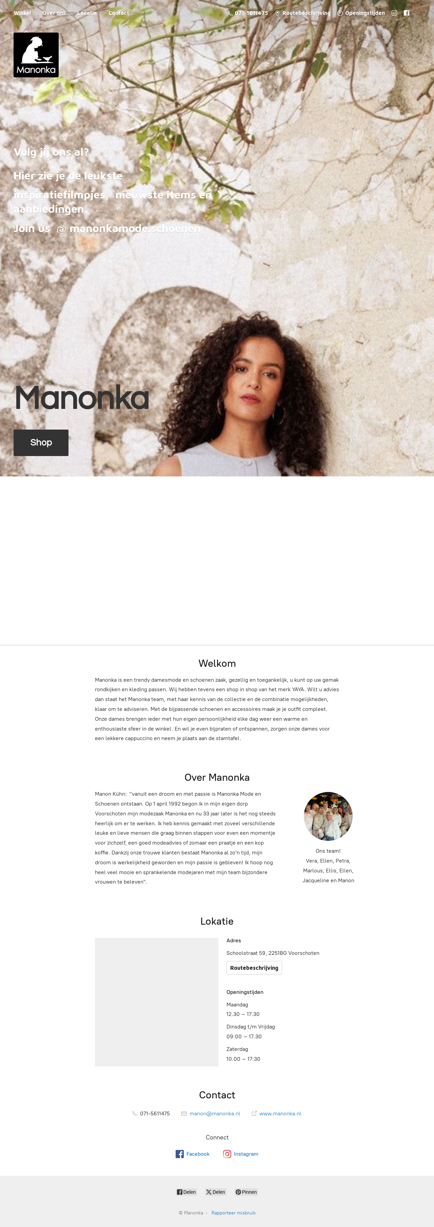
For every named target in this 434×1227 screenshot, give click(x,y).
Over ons (54, 13)
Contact (118, 13)
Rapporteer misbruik (234, 1213)
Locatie (87, 13)
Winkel (22, 13)
